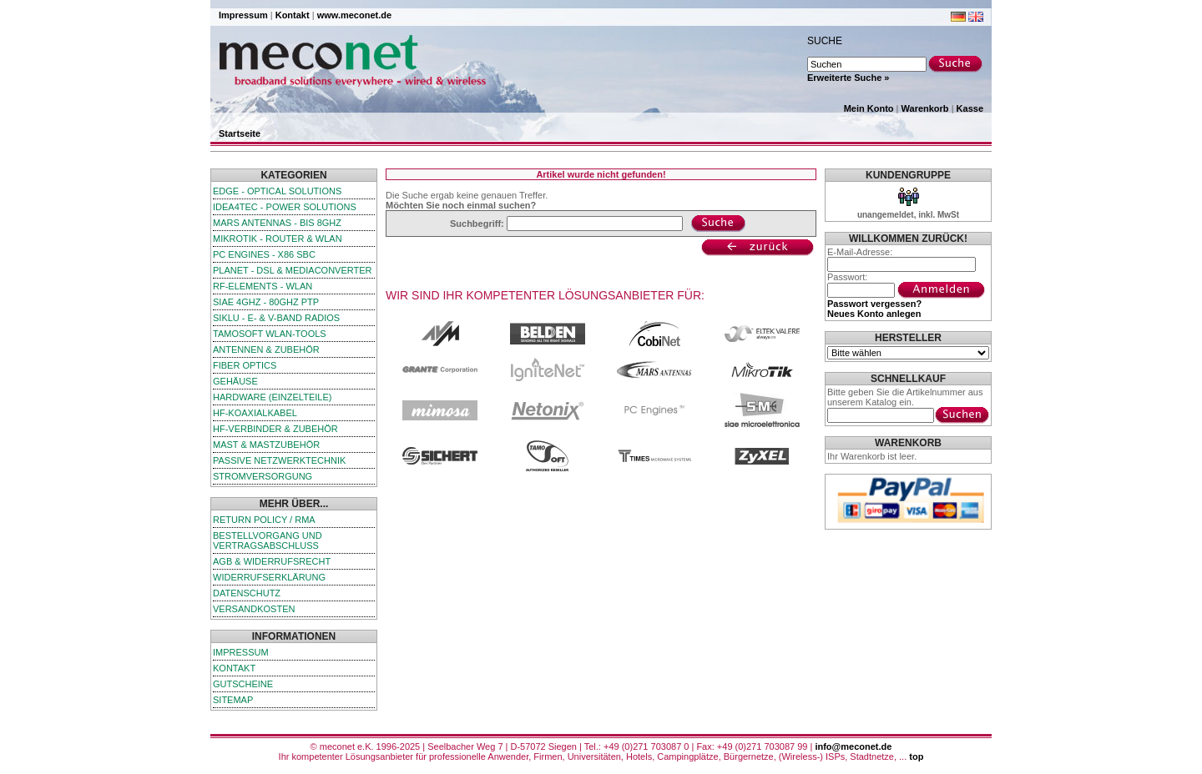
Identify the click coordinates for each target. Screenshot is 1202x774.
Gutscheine (243, 684)
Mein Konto (869, 108)
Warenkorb (925, 108)
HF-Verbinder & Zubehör (275, 429)
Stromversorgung (262, 476)
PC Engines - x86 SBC (264, 254)
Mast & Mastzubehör (266, 445)
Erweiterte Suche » (848, 78)
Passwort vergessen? (874, 304)
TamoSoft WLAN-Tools (269, 334)
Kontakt (292, 15)
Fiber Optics (244, 365)
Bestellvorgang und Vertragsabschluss (267, 540)
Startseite (239, 133)
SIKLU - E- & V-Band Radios (276, 318)
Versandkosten (254, 609)
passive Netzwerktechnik (279, 460)
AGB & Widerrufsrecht (272, 561)
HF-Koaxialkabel (255, 413)
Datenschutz (246, 593)
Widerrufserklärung (269, 577)
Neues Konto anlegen (874, 314)
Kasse (970, 108)
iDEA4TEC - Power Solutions (284, 207)
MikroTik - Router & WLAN (277, 239)
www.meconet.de (354, 15)
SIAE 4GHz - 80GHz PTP (266, 302)
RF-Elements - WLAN (262, 286)
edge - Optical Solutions (277, 191)
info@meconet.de (853, 746)
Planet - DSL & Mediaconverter (292, 270)
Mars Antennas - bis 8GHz (277, 223)
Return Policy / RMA (264, 520)
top (916, 756)
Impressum (243, 15)
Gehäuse (235, 381)
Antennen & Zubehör (266, 349)
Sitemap (233, 700)
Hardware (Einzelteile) (272, 397)
